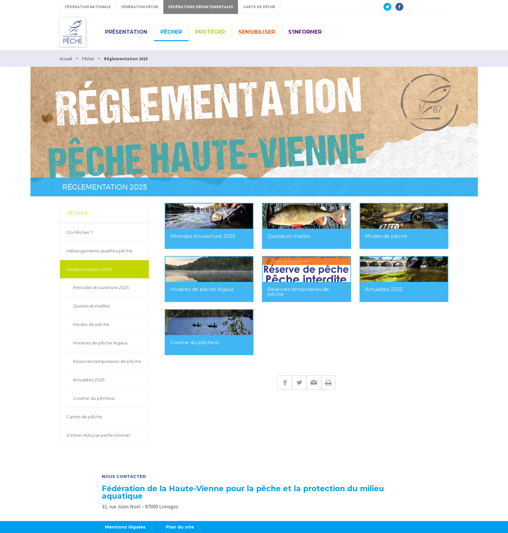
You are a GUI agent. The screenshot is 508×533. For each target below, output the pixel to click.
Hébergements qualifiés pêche (99, 250)
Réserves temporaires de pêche (107, 361)
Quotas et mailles (91, 305)
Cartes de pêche (84, 416)
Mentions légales (125, 526)
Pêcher (171, 32)
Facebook (285, 382)
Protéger (210, 32)
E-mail (313, 382)
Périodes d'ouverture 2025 (101, 287)
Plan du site (180, 526)
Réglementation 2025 (89, 269)
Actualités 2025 (88, 379)
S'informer (305, 32)
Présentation (126, 32)
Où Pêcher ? (79, 232)
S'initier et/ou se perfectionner (98, 435)
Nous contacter (124, 476)
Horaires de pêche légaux (100, 342)
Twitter (299, 382)
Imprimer (328, 382)
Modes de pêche (91, 324)
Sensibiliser (256, 32)
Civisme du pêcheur (94, 398)
